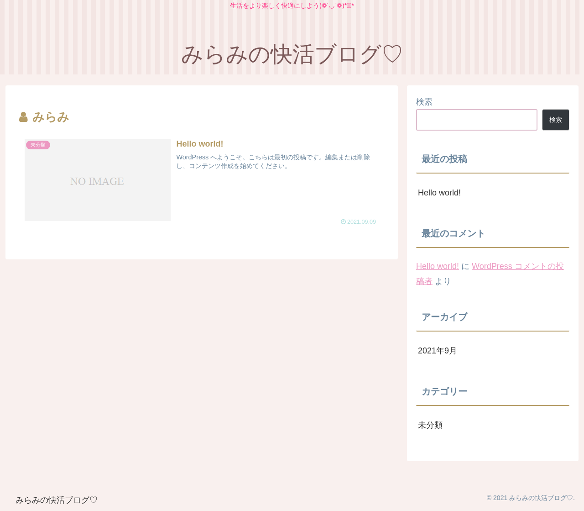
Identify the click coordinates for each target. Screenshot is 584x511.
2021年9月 (437, 350)
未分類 (430, 425)
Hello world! (439, 192)
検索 (424, 101)
